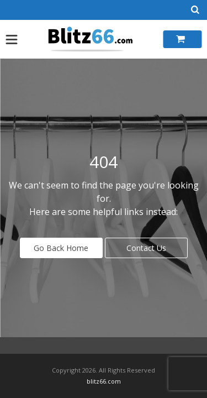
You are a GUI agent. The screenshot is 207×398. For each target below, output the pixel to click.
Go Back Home (61, 248)
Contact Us (146, 248)
